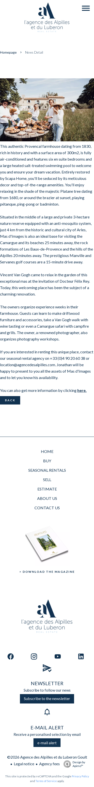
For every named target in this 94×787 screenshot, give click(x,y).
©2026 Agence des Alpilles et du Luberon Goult (47, 757)
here (81, 390)
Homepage (8, 52)
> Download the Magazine (47, 572)
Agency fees (49, 763)
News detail (34, 52)
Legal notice (24, 763)
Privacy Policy (80, 776)
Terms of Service (46, 781)
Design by (73, 764)
